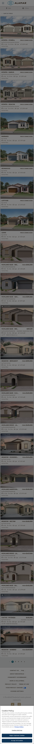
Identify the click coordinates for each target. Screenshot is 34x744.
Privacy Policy (19, 727)
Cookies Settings (17, 730)
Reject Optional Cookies (17, 735)
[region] (17, 725)
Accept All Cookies (17, 740)
